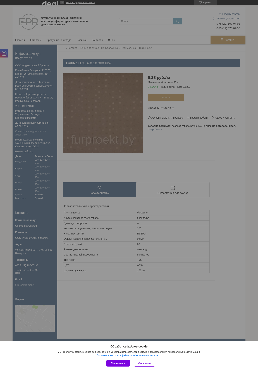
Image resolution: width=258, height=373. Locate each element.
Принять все (118, 363)
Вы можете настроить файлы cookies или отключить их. (128, 355)
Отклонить (144, 363)
